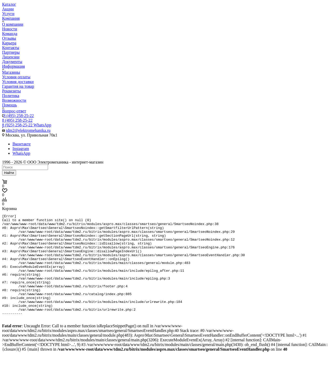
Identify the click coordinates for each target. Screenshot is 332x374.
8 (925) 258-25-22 (26, 125)
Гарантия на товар (18, 86)
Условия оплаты (16, 77)
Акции (8, 9)
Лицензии (10, 57)
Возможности (14, 100)
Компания (11, 18)
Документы (12, 61)
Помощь (9, 105)
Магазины (11, 72)
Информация (13, 66)
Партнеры (11, 52)
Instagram (20, 148)
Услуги (8, 13)
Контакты (10, 47)
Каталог (9, 4)
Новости (9, 29)
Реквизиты (11, 91)
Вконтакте (21, 144)
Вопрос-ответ (14, 111)
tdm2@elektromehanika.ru (28, 130)
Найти (9, 173)
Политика (10, 95)
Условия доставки (18, 81)
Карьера (9, 43)
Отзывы (9, 38)
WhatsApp (21, 153)
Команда (9, 33)
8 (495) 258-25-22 (18, 115)
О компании (12, 24)
